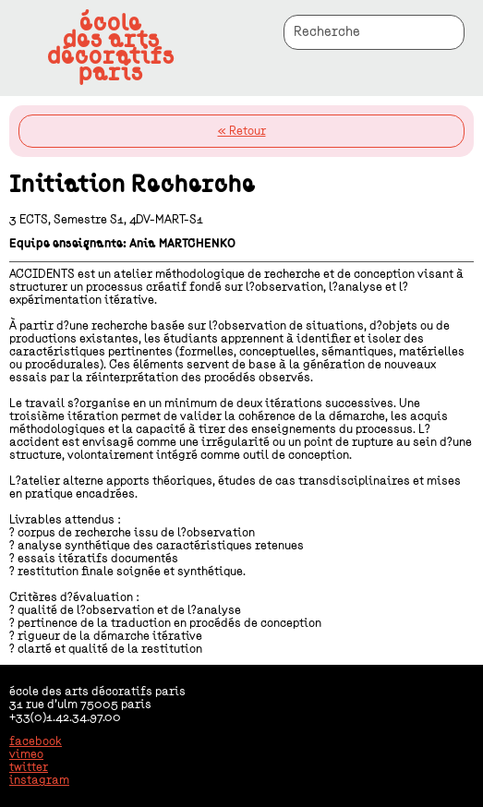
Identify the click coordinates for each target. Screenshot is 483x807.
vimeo (26, 754)
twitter (28, 767)
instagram (39, 780)
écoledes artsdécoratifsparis (111, 48)
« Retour (242, 131)
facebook (35, 741)
